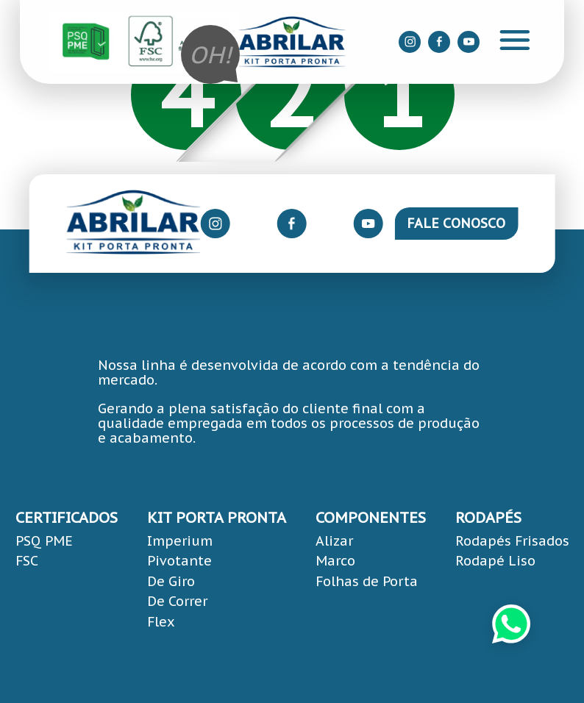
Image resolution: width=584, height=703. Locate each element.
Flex (161, 621)
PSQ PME (44, 540)
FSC (26, 560)
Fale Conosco (456, 223)
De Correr (177, 601)
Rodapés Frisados (512, 540)
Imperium (180, 540)
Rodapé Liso (495, 560)
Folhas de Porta (367, 581)
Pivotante (179, 560)
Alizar (334, 540)
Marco (335, 560)
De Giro (171, 581)
